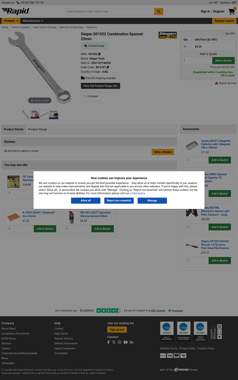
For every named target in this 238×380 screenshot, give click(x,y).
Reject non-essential (119, 200)
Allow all (86, 200)
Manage (152, 200)
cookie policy (137, 193)
